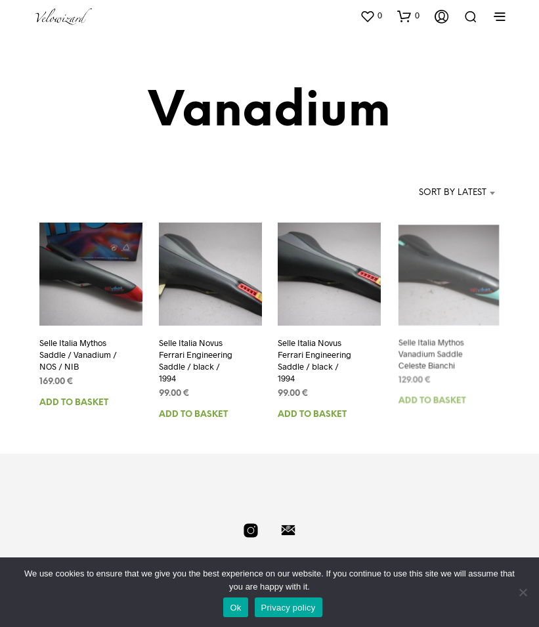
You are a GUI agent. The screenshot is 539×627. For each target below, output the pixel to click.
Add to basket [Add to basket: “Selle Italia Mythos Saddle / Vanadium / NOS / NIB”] (73, 402)
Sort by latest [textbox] (452, 192)
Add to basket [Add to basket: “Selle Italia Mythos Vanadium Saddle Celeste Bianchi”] (432, 395)
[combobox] (433, 193)
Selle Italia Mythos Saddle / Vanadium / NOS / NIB (78, 354)
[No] (522, 592)
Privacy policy (288, 608)
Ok (235, 608)
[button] (371, 15)
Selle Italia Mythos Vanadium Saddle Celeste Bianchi (431, 351)
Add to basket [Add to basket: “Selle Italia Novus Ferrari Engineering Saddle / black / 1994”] (193, 414)
